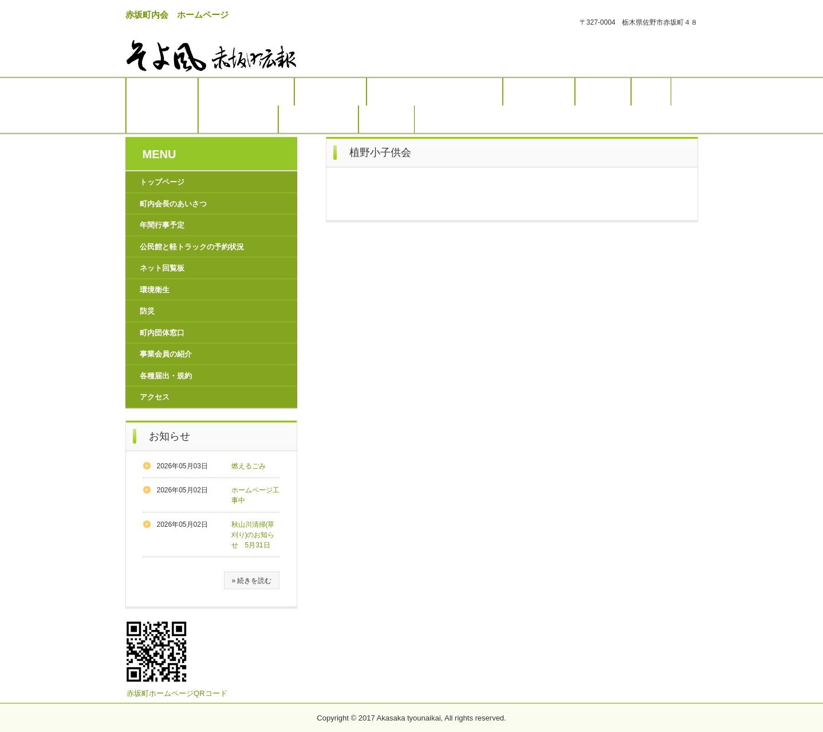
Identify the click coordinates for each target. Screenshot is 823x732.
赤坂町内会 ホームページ (177, 14)
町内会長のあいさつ (246, 91)
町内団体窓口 (162, 119)
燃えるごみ (248, 466)
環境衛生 (603, 91)
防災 (651, 91)
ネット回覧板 (539, 91)
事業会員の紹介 (238, 119)
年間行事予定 (330, 91)
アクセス (387, 119)
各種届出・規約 (318, 119)
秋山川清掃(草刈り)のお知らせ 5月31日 (253, 534)
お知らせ (169, 436)
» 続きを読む (251, 581)
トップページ (162, 91)
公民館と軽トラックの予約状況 (435, 91)
